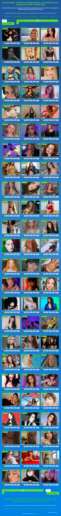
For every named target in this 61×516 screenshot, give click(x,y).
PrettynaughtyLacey (45, 219)
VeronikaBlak (5, 314)
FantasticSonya (44, 391)
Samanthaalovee (25, 65)
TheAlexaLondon (45, 65)
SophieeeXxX (44, 257)
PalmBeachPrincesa (25, 391)
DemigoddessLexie (45, 45)
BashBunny (24, 334)
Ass (25, 16)
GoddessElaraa (5, 219)
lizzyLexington (24, 84)
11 (51, 20)
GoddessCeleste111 (25, 373)
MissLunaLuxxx (5, 27)
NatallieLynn (43, 468)
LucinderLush (5, 430)
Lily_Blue (23, 430)
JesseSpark (4, 276)
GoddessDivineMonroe (46, 238)
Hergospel (23, 238)
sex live (26, 501)
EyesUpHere (5, 84)
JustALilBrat (43, 142)
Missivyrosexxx (5, 353)
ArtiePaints (43, 104)
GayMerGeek (44, 199)
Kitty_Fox (43, 373)
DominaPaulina (24, 104)
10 (48, 20)
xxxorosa (4, 65)
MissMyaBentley (25, 468)
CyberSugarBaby (6, 45)
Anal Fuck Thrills (18, 16)
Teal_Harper (24, 411)
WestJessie (43, 353)
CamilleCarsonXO (6, 257)
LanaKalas (43, 411)
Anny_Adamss (44, 314)
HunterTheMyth (24, 276)
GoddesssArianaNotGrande (8, 104)
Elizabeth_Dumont (25, 296)
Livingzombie (5, 296)
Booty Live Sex (8, 16)
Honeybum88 (44, 449)
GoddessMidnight (6, 411)
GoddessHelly (24, 45)
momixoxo (23, 27)
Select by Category (8, 23)
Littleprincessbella (6, 449)
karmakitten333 (5, 334)
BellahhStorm (24, 449)
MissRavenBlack (25, 161)
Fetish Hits (36, 513)
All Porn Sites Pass (32, 16)
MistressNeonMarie (45, 122)
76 (56, 20)
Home (4, 21)
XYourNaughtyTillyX (45, 161)
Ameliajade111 (5, 180)
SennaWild (43, 84)
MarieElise (43, 296)
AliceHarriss (24, 199)
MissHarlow (4, 122)
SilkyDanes (23, 122)
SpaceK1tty (4, 142)
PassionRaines (24, 219)
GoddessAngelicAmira (46, 180)
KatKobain (4, 373)
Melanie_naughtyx (25, 142)
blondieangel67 (24, 314)
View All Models (21, 20)
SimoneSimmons (6, 391)
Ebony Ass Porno (44, 16)
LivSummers (44, 334)
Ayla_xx (42, 27)
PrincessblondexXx (6, 199)
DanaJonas (23, 353)
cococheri (4, 468)
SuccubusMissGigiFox (46, 430)
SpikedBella (43, 276)
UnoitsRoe (4, 161)
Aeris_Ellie (23, 180)
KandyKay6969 (5, 238)
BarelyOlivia (24, 257)
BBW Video (53, 16)
